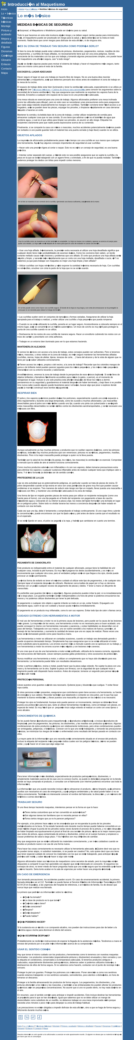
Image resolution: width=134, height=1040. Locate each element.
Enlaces (5, 64)
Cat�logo (7, 55)
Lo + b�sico (8, 13)
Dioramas (6, 51)
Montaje (5, 26)
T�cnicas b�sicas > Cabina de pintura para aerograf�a (58, 90)
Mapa (4, 72)
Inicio (4, 9)
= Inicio (21, 9)
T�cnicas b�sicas (7, 19)
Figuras (5, 47)
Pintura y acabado (6, 32)
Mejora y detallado (6, 40)
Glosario (6, 59)
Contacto (6, 68)
